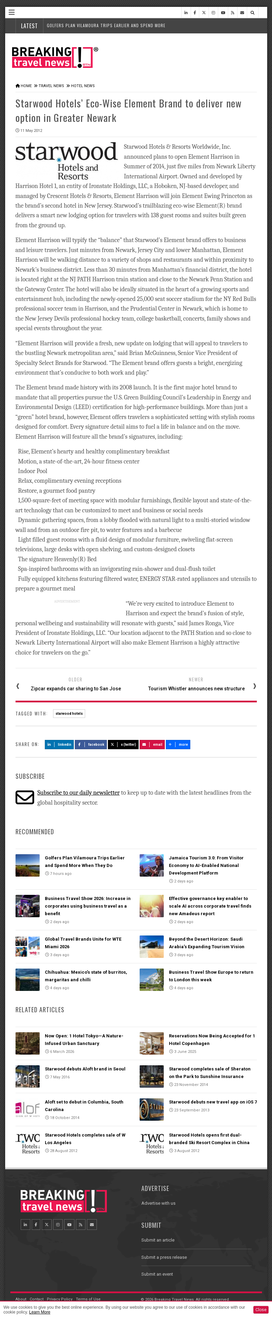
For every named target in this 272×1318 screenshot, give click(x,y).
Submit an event (157, 1274)
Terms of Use (88, 1299)
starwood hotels (69, 713)
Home (26, 86)
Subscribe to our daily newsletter (78, 792)
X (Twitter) (123, 744)
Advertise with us (158, 1203)
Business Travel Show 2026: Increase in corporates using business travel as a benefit (88, 906)
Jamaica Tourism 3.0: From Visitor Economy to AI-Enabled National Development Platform (206, 865)
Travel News (51, 86)
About (21, 1299)
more (178, 744)
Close (260, 1309)
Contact (36, 1299)
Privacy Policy (59, 1299)
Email (152, 744)
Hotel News (83, 86)
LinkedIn (59, 744)
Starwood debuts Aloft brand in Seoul (85, 1068)
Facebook (90, 744)
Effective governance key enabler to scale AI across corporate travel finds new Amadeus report (210, 906)
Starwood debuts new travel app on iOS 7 (213, 1102)
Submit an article (157, 1240)
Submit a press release (164, 1257)
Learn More (39, 1312)
